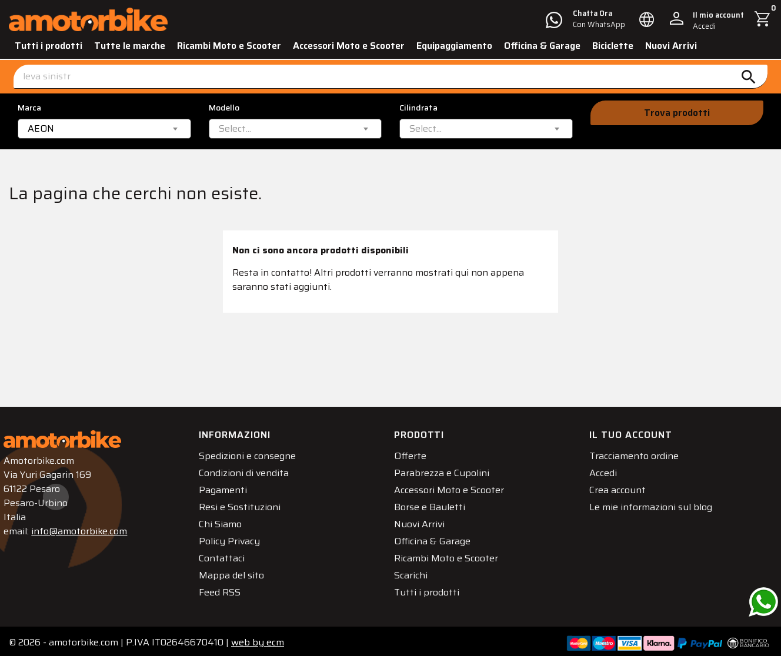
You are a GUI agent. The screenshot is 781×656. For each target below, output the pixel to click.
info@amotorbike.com (84, 527)
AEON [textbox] (41, 128)
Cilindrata (418, 108)
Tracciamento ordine (639, 451)
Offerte (415, 451)
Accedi (608, 468)
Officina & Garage (542, 45)
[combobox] (104, 129)
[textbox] (235, 128)
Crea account (623, 485)
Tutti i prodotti (48, 45)
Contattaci (227, 554)
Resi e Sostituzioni (245, 503)
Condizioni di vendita (249, 468)
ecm (257, 638)
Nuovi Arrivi (671, 45)
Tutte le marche (129, 45)
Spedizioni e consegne (252, 451)
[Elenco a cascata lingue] (647, 19)
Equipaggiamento (454, 45)
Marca (29, 108)
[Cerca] (390, 77)
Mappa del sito (236, 571)
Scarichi (416, 571)
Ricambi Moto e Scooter (229, 45)
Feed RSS (225, 588)
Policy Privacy (234, 537)
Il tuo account (636, 430)
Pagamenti (228, 485)
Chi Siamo (225, 520)
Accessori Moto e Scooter (349, 45)
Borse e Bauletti (434, 503)
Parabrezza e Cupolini (447, 468)
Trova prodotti (677, 112)
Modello (224, 108)
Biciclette (612, 45)
